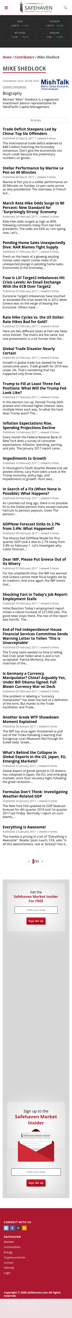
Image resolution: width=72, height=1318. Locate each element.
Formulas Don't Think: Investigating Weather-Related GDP (35, 794)
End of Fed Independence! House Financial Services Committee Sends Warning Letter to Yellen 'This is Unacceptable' (35, 636)
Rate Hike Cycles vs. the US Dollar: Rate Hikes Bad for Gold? (33, 319)
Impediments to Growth (24, 458)
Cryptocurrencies (14, 1257)
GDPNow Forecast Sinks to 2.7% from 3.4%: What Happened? (31, 526)
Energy (8, 1252)
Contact (8, 1262)
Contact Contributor (14, 87)
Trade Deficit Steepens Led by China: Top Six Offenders (29, 131)
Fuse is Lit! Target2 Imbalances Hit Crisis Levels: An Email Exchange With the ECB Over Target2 (34, 282)
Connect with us (17, 1222)
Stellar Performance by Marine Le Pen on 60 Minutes (33, 170)
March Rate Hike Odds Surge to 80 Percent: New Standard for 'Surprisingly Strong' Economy (33, 208)
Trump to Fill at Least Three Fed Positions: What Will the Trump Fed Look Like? (34, 388)
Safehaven (12, 1237)
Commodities (12, 1247)
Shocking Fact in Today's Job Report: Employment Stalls (35, 596)
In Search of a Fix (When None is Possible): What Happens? (32, 491)
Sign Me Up (36, 921)
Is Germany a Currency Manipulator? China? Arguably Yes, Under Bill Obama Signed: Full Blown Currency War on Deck (34, 680)
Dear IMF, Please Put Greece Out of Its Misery (34, 561)
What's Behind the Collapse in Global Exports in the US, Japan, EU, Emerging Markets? (34, 757)
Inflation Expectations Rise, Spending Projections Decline (29, 425)
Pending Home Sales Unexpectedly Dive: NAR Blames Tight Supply (34, 245)
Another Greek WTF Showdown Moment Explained (31, 719)
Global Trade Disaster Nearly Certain (29, 351)
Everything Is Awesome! (24, 827)
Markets (9, 1242)
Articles (35, 120)
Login (7, 1273)
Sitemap (9, 1267)
